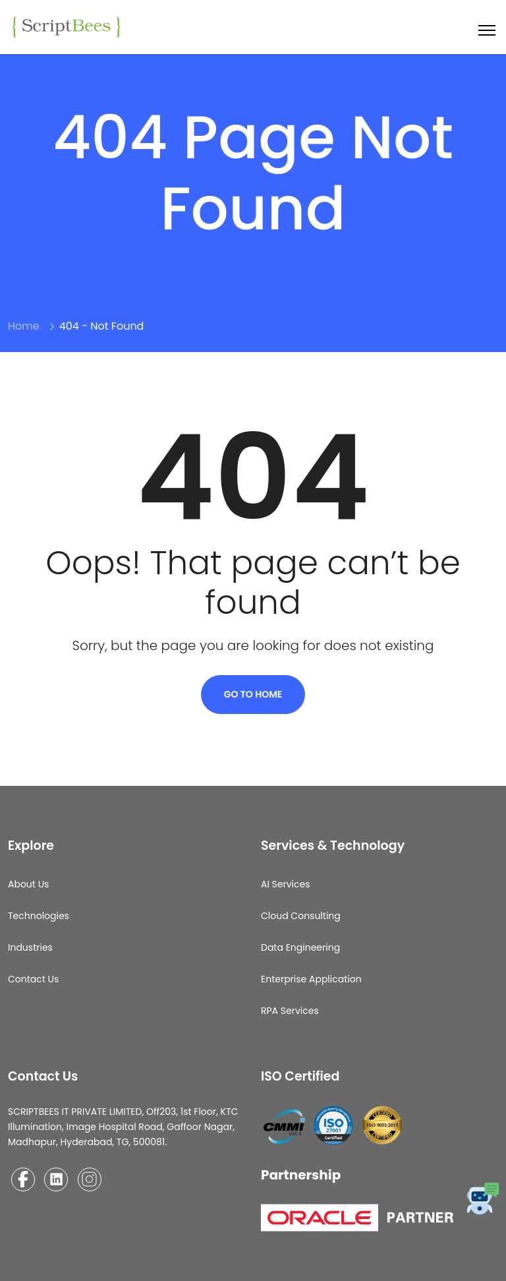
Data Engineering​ (300, 947)
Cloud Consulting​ (301, 915)
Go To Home (253, 694)
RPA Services (290, 1010)
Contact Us (33, 979)
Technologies (38, 915)
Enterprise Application (311, 979)
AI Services (285, 884)
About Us (28, 884)
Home (24, 326)
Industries (30, 947)
